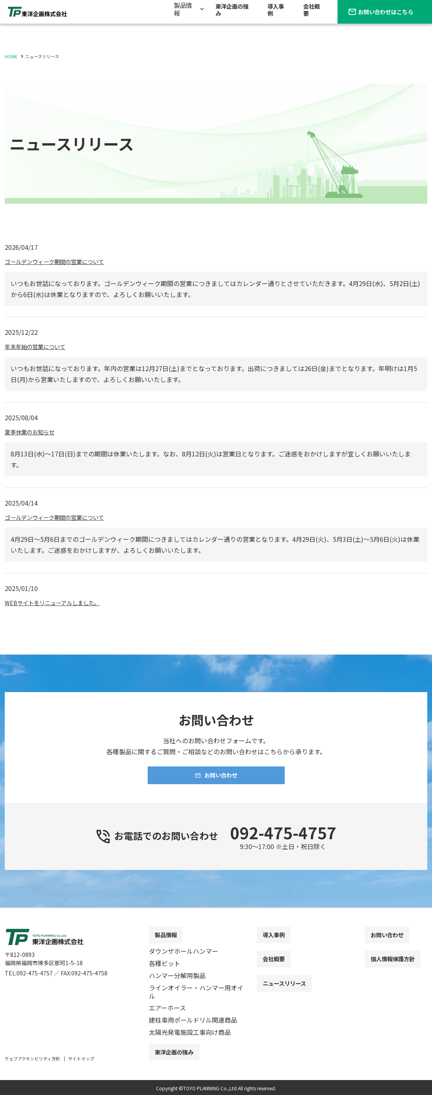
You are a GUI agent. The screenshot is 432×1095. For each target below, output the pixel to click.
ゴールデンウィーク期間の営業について (61, 261)
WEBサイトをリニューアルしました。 (58, 602)
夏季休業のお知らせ (33, 431)
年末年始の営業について (39, 346)
